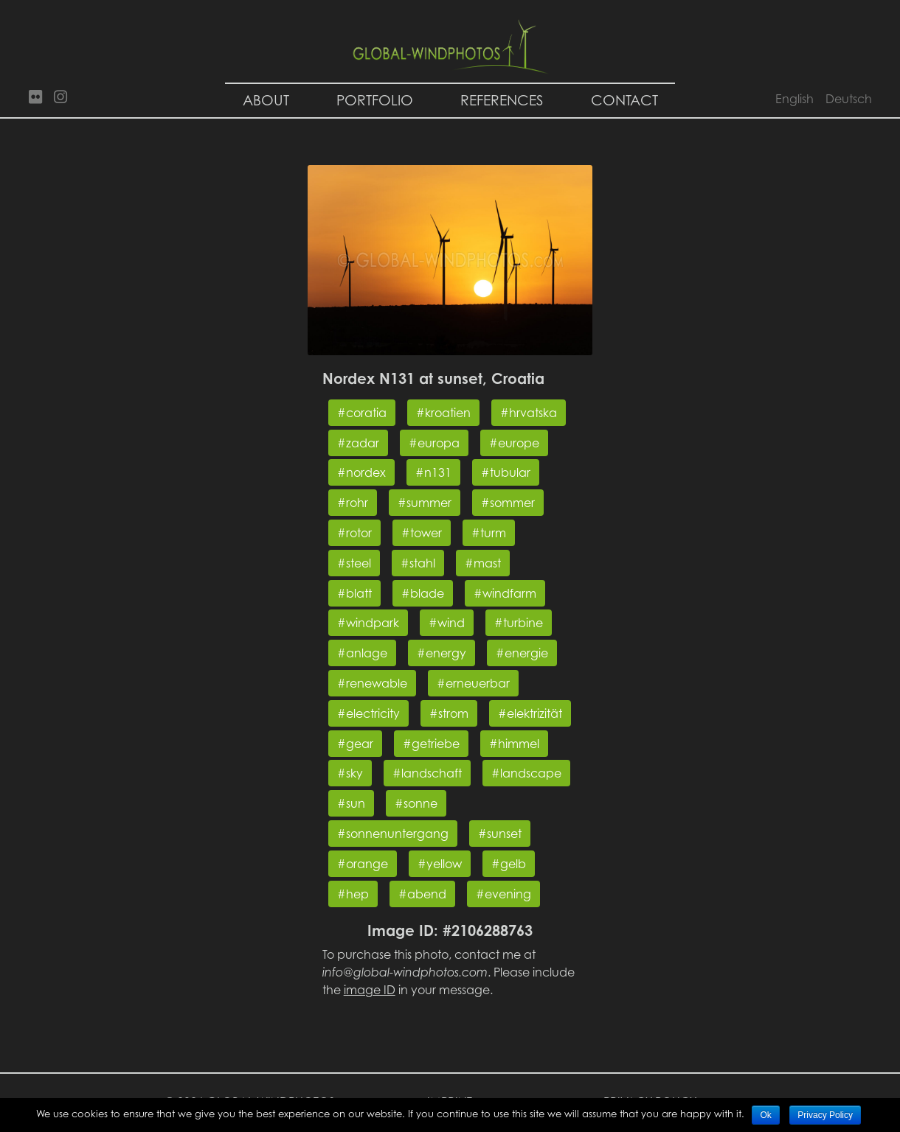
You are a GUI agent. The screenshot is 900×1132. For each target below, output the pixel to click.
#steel (354, 563)
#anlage (362, 653)
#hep (353, 894)
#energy (441, 653)
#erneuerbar (473, 683)
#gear (355, 743)
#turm (488, 532)
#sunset (500, 833)
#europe (514, 443)
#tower (421, 532)
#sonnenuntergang (393, 833)
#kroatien (443, 412)
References (502, 99)
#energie (522, 653)
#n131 (433, 472)
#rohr (352, 502)
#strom (448, 713)
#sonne (416, 803)
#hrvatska (528, 412)
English (794, 98)
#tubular (505, 472)
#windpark (368, 622)
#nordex (361, 472)
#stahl (418, 563)
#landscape (526, 773)
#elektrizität (530, 713)
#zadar (358, 443)
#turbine (518, 622)
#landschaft (427, 773)
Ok (765, 1115)
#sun (351, 803)
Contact (624, 99)
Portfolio (374, 99)
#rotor (354, 532)
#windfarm (505, 593)
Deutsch (848, 98)
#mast (483, 563)
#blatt (354, 593)
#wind (447, 622)
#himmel (514, 743)
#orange (362, 863)
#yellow (440, 863)
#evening (503, 894)
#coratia (362, 412)
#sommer (508, 502)
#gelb (508, 863)
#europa (434, 443)
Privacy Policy (825, 1115)
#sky (350, 773)
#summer (424, 502)
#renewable (372, 683)
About (266, 99)
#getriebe (431, 743)
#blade (422, 593)
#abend (422, 894)
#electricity (368, 713)
